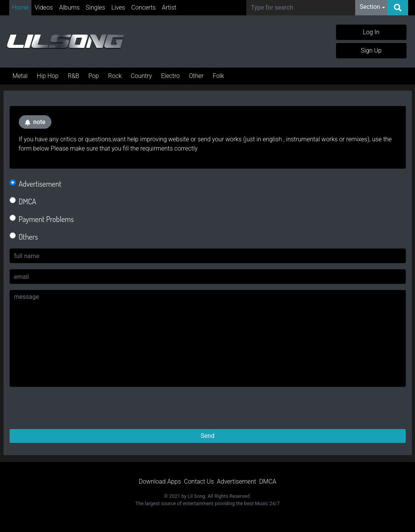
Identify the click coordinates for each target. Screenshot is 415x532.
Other (196, 76)
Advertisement (40, 184)
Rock (115, 76)
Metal (20, 76)
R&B (73, 76)
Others (28, 237)
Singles (95, 7)
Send (207, 435)
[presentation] (68, 408)
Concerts (143, 7)
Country (141, 76)
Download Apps (160, 481)
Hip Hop (48, 76)
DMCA (27, 201)
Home (20, 7)
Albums (69, 7)
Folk (218, 76)
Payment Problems (46, 219)
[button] (372, 7)
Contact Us (199, 481)
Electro (170, 76)
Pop (93, 76)
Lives (118, 7)
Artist (169, 7)
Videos (44, 7)
